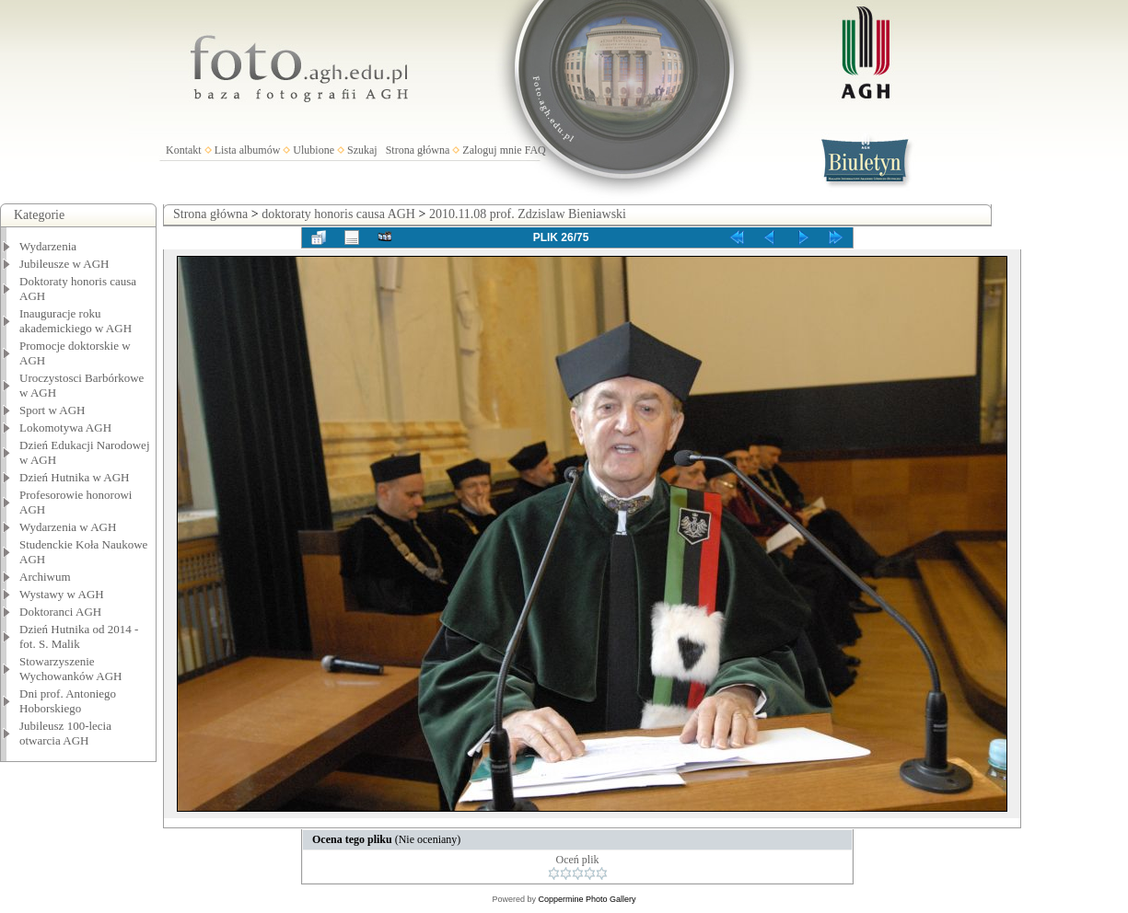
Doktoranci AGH (60, 611)
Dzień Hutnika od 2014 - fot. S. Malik (78, 636)
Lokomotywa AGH (65, 427)
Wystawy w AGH (61, 594)
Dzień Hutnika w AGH (74, 477)
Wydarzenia (47, 246)
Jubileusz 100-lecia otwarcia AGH (65, 733)
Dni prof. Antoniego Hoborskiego (67, 701)
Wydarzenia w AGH (67, 527)
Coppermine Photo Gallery (586, 899)
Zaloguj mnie (491, 150)
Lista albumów (248, 150)
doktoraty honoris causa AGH (338, 214)
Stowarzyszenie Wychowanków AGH (70, 668)
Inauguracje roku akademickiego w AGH (75, 320)
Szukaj (362, 150)
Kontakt (184, 150)
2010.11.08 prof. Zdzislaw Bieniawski (527, 214)
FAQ (535, 150)
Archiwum (45, 577)
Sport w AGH (52, 410)
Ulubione (313, 150)
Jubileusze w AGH (64, 264)
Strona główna (418, 150)
